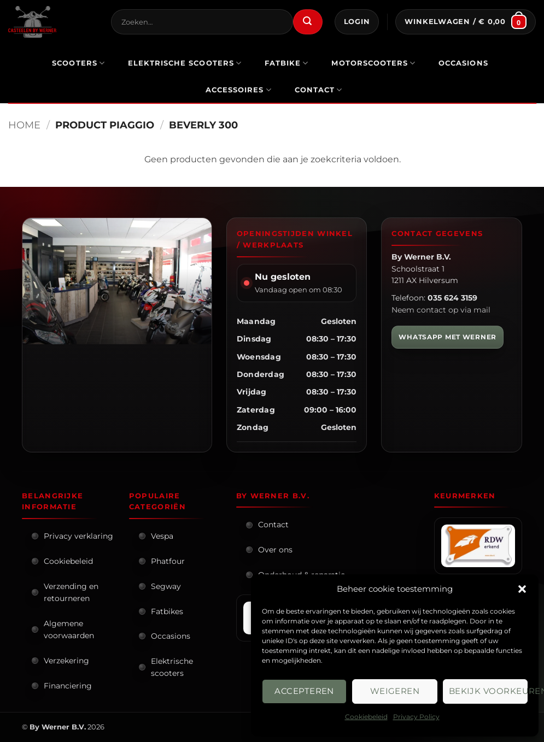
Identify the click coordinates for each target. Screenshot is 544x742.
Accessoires (239, 90)
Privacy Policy (416, 716)
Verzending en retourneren (71, 592)
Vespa (162, 536)
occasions (463, 62)
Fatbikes (167, 611)
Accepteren (304, 691)
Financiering (68, 686)
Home (24, 125)
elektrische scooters (185, 63)
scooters (78, 63)
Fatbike (287, 63)
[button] (522, 589)
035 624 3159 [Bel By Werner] (452, 298)
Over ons (275, 550)
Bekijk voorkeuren (488, 691)
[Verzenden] (308, 21)
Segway (166, 586)
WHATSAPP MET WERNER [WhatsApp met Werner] (447, 337)
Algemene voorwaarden (69, 629)
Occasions (170, 636)
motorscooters (373, 63)
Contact (319, 90)
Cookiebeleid (366, 716)
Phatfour (168, 561)
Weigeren (395, 691)
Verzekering (66, 661)
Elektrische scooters (172, 667)
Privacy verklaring (78, 536)
